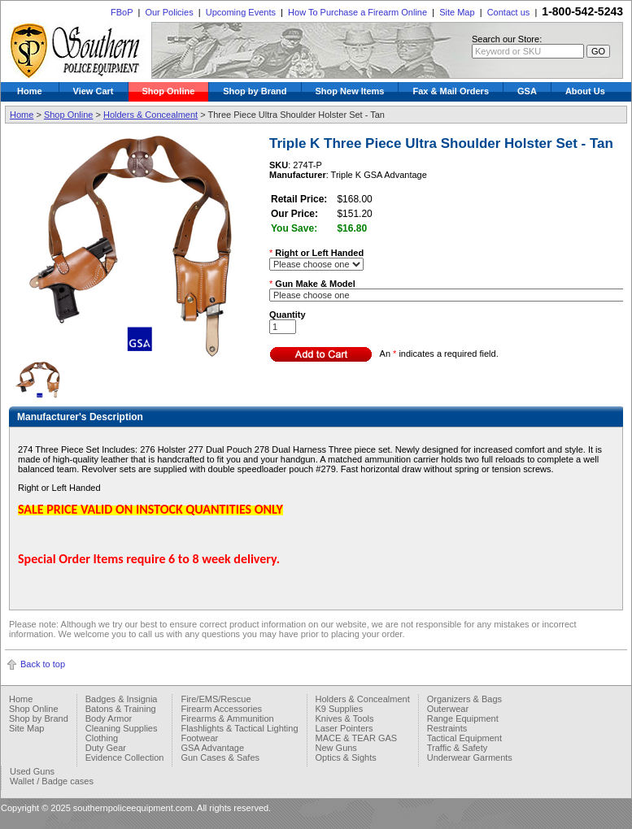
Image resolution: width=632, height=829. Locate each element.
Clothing (101, 738)
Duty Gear (105, 748)
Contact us (508, 12)
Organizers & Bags (464, 699)
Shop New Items (350, 91)
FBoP (122, 12)
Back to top (42, 664)
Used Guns (32, 771)
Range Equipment (463, 718)
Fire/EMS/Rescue (216, 699)
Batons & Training (120, 709)
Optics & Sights (346, 757)
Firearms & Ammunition (227, 718)
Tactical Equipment (464, 738)
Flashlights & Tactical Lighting (239, 728)
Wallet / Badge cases (52, 781)
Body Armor (108, 718)
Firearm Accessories (221, 709)
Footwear (199, 738)
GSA (527, 91)
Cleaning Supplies (121, 728)
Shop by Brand (254, 91)
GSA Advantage (212, 748)
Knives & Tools (345, 718)
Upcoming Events (241, 12)
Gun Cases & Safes (220, 757)
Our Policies (169, 12)
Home (29, 91)
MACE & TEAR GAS (357, 738)
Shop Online (168, 91)
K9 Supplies (340, 709)
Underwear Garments (469, 757)
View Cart (93, 91)
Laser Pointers (344, 728)
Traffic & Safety (457, 748)
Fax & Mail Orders (450, 91)
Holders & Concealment (150, 114)
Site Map (456, 12)
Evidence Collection (124, 757)
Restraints (447, 728)
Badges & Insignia (121, 699)
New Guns (336, 748)
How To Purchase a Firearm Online (357, 12)
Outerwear (448, 709)
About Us (585, 91)
